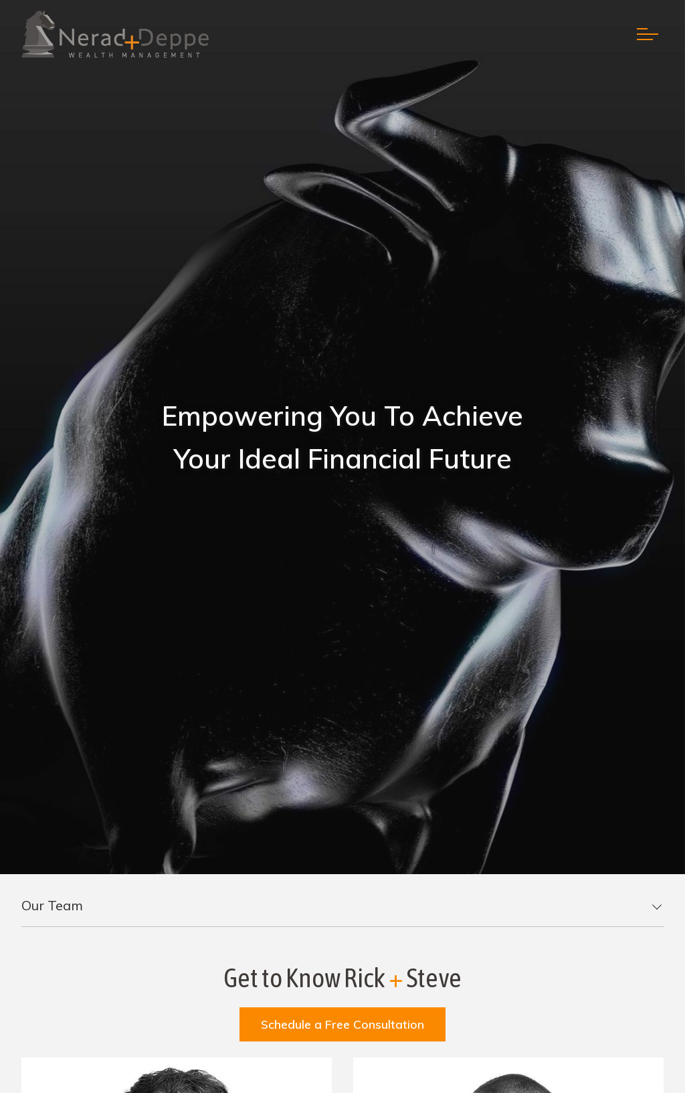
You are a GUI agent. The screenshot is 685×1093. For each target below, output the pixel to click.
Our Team (52, 905)
